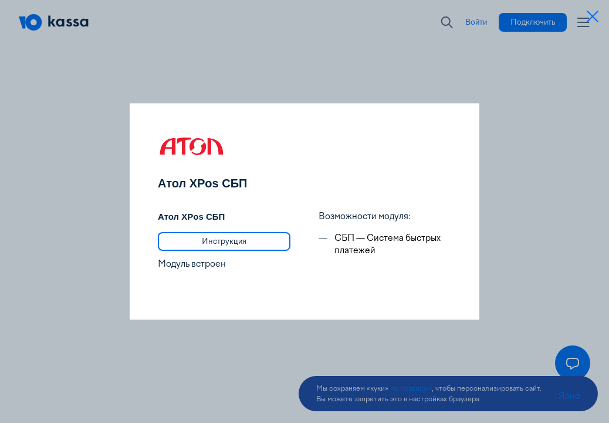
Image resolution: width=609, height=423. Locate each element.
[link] (224, 241)
